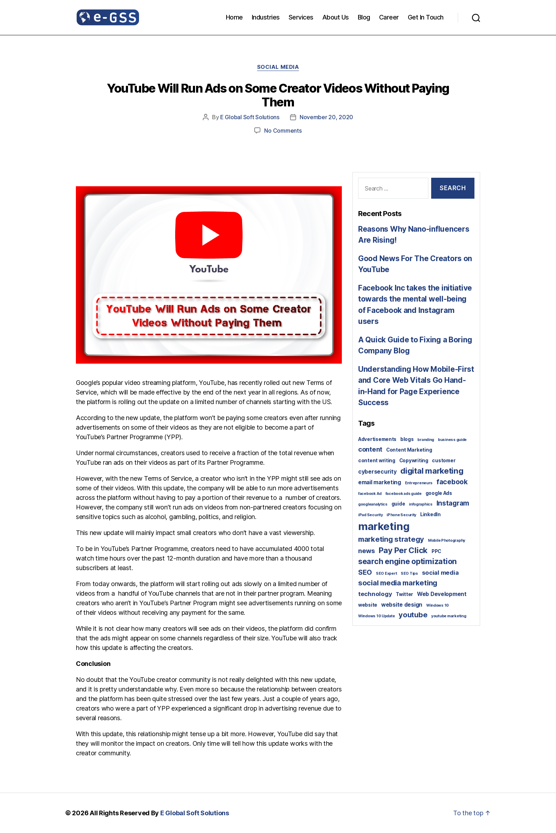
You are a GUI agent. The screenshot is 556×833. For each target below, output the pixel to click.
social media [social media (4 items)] (440, 572)
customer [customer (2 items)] (443, 460)
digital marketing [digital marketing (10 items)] (431, 470)
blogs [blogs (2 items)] (407, 439)
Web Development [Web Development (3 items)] (442, 594)
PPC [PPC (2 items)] (436, 551)
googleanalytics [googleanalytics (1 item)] (373, 504)
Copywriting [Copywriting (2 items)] (413, 460)
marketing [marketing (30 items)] (384, 526)
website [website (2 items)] (367, 605)
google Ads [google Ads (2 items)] (439, 493)
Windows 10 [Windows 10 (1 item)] (437, 605)
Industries (266, 17)
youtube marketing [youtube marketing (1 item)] (448, 616)
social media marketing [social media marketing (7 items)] (397, 583)
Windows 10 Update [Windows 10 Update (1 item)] (376, 616)
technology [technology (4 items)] (375, 593)
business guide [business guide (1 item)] (452, 439)
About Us (335, 17)
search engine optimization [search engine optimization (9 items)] (407, 561)
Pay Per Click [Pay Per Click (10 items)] (403, 550)
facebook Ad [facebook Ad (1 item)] (370, 493)
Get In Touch (426, 17)
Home (234, 17)
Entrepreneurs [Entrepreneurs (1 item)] (419, 483)
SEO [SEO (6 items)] (365, 572)
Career (389, 17)
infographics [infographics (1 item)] (421, 504)
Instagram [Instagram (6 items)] (453, 503)
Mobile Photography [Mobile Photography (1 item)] (446, 540)
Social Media (278, 67)
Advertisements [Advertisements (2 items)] (377, 439)
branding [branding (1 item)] (425, 439)
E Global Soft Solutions (249, 117)
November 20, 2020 (326, 117)
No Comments (282, 130)
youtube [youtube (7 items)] (413, 615)
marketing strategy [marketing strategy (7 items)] (391, 539)
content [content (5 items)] (370, 449)
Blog (364, 17)
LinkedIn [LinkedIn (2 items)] (430, 514)
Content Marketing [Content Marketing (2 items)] (409, 450)
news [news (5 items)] (366, 551)
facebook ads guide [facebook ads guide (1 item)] (403, 493)
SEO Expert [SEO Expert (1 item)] (386, 573)
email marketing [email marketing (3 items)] (379, 482)
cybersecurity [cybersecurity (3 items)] (377, 471)
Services (301, 17)
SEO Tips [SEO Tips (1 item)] (409, 573)
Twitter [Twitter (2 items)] (404, 594)
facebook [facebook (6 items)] (452, 482)
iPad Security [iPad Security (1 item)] (370, 515)
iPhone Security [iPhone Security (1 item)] (401, 515)
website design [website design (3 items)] (401, 604)
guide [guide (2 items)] (398, 504)
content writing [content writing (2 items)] (376, 460)
